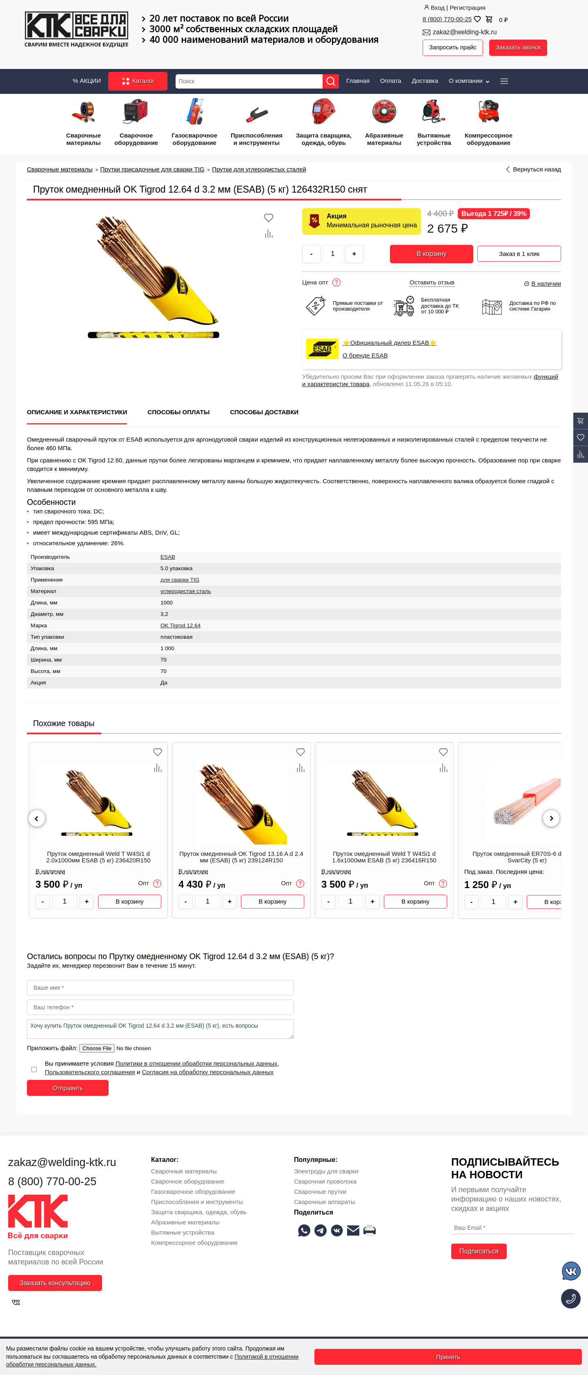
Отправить (68, 1087)
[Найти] (331, 80)
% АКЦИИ (87, 79)
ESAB (167, 556)
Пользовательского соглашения (90, 1071)
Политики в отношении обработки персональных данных (196, 1063)
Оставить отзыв (432, 282)
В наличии (542, 283)
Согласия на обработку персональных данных (208, 1071)
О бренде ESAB (365, 355)
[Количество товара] (65, 901)
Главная (358, 79)
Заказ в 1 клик (519, 252)
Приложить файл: (53, 1047)
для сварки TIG (179, 579)
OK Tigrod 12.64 (180, 625)
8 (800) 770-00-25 (447, 19)
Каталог (138, 81)
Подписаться (479, 1250)
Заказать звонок (519, 47)
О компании (470, 79)
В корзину (431, 253)
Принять (448, 1356)
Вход (434, 7)
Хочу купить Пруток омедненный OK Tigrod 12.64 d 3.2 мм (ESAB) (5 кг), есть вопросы (160, 1028)
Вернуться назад (537, 168)
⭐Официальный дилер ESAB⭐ (390, 342)
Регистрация (468, 7)
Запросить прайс (453, 47)
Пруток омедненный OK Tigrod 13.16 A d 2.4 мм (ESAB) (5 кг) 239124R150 (241, 856)
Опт (149, 883)
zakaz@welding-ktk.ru (465, 32)
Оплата (390, 79)
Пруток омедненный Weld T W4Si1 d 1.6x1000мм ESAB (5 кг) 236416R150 (384, 856)
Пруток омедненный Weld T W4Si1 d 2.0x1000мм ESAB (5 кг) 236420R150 (98, 856)
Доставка (425, 79)
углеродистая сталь (185, 591)
